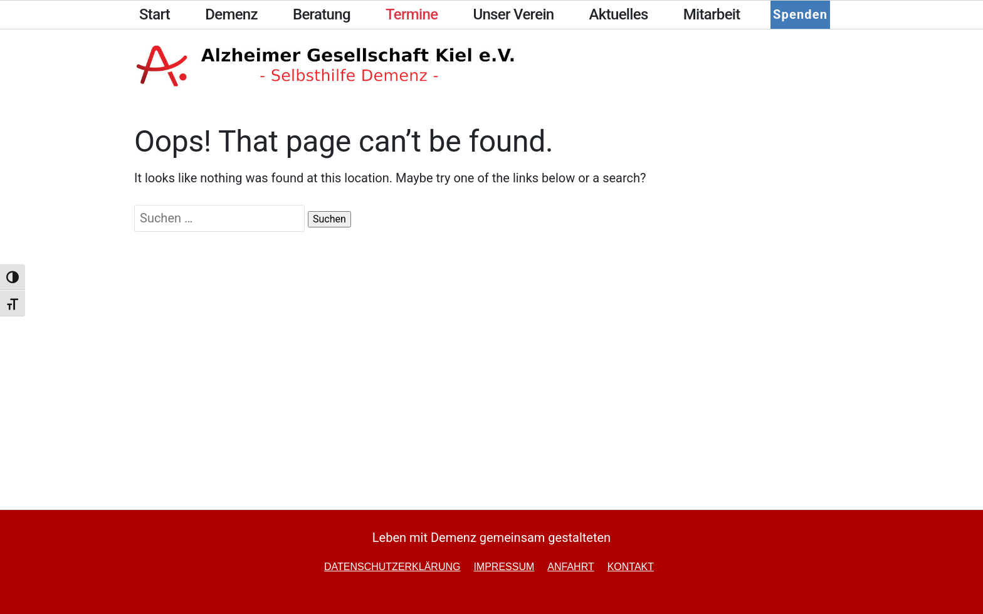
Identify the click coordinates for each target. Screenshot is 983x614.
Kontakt (630, 566)
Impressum (503, 566)
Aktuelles (618, 14)
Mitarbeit (711, 14)
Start (154, 14)
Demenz (231, 14)
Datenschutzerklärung (392, 566)
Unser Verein (513, 14)
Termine (412, 14)
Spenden (799, 14)
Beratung (321, 14)
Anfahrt (570, 566)
